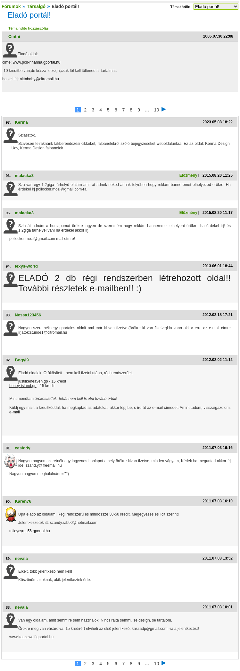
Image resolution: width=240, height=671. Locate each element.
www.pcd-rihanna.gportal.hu (37, 62)
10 (156, 109)
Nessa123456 (28, 315)
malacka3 (24, 175)
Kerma (21, 122)
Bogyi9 (22, 360)
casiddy (22, 448)
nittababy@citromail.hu (39, 79)
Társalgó (36, 6)
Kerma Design (217, 143)
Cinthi (14, 36)
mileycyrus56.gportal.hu (29, 531)
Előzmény (188, 175)
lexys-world (26, 266)
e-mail (14, 412)
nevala (21, 558)
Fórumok (11, 6)
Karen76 (23, 501)
